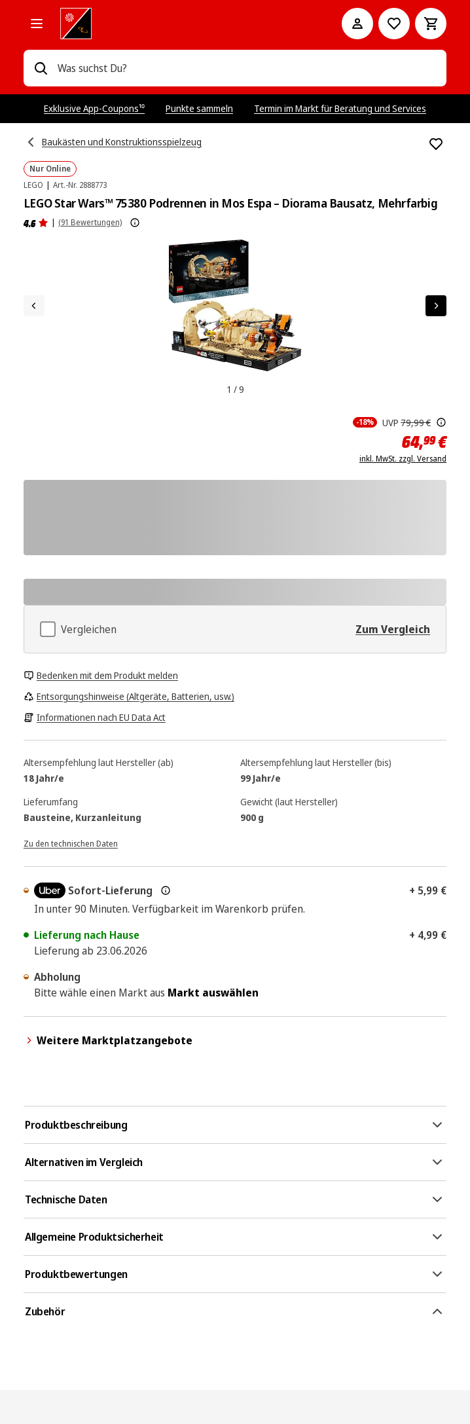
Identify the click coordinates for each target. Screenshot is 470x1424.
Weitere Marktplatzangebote (108, 1040)
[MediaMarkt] (182, 23)
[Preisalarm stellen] (394, 23)
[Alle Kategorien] (37, 23)
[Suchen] (40, 68)
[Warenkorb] (430, 23)
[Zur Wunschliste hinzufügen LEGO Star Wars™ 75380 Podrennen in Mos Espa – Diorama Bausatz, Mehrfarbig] (435, 144)
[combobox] (247, 68)
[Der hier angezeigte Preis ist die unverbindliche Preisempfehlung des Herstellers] (441, 422)
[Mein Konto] (357, 23)
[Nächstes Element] (435, 305)
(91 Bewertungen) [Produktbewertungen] (90, 222)
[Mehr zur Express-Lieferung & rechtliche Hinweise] (165, 890)
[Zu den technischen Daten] (71, 842)
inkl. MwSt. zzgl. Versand (402, 459)
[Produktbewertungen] (36, 222)
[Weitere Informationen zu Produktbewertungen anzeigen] (134, 222)
